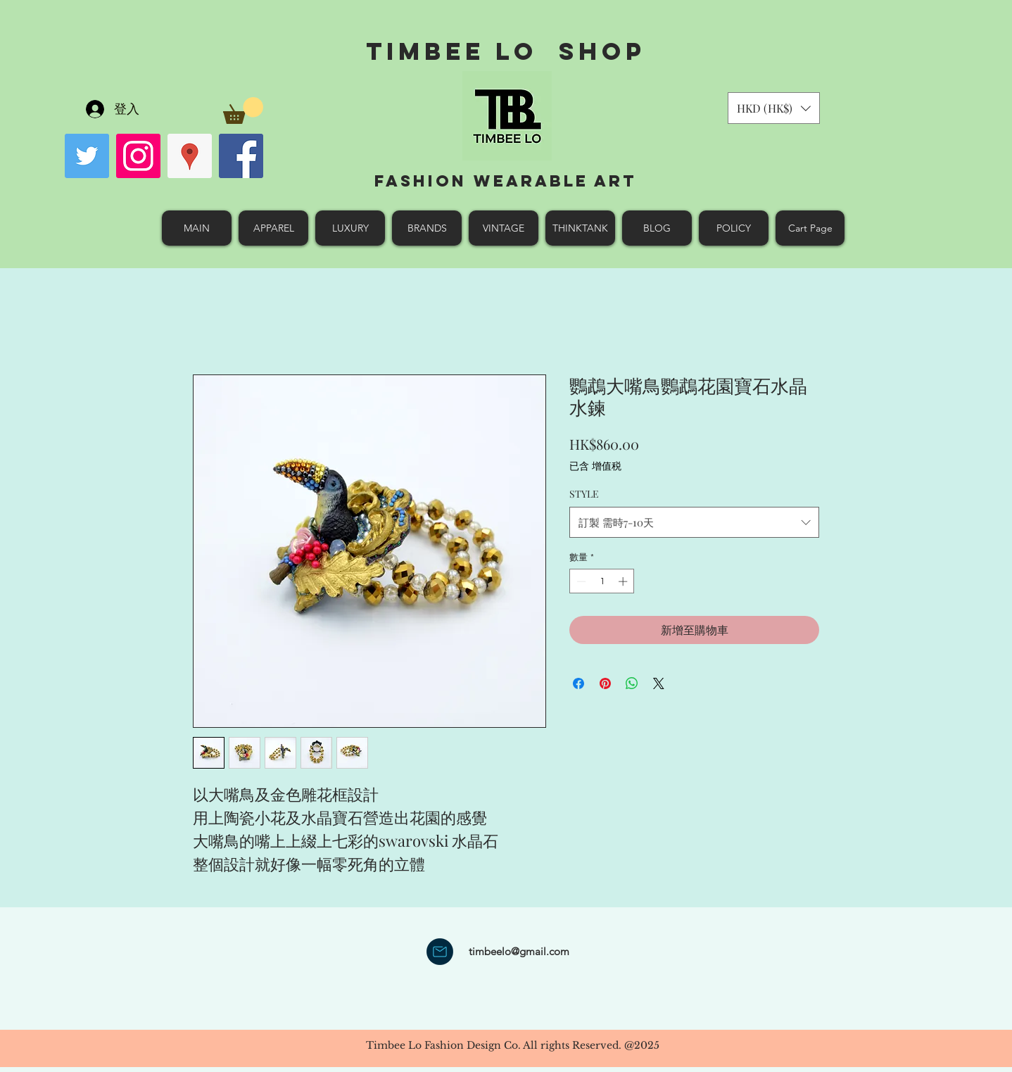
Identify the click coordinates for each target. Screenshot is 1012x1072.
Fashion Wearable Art (505, 181)
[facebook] (241, 156)
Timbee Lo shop (505, 51)
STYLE (584, 493)
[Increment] (624, 581)
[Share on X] (658, 683)
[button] (243, 110)
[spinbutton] (602, 581)
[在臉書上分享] (578, 683)
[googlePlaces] (189, 156)
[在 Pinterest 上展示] (605, 683)
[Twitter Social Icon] (87, 156)
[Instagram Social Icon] (138, 156)
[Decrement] (579, 581)
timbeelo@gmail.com (519, 951)
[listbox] (774, 108)
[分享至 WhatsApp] (632, 683)
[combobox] (694, 522)
